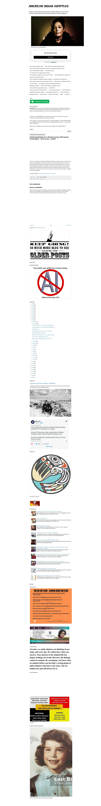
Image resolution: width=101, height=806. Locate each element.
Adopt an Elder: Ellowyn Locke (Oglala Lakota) (50, 85)
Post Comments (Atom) (39, 227)
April (33, 353)
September (34, 343)
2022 (32, 311)
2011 (32, 373)
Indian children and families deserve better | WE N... (42, 338)
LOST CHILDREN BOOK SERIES (36, 70)
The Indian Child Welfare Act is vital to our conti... (42, 331)
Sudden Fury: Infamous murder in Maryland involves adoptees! (49, 511)
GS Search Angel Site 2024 (54, 90)
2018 (32, 319)
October (34, 341)
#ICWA (34, 178)
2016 (32, 363)
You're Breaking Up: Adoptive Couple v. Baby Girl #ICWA (41, 74)
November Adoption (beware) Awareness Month (46, 568)
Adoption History (43, 94)
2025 (32, 305)
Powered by (50, 62)
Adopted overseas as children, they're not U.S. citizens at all (48, 575)
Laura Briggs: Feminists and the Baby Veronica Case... (50, 83)
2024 (32, 307)
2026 (32, 303)
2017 (32, 361)
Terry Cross (42, 178)
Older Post (69, 225)
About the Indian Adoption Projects (37, 77)
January (34, 359)
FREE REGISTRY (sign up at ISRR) (37, 92)
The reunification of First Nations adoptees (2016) (40, 72)
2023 (32, 309)
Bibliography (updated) (34, 85)
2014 (32, 367)
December (34, 321)
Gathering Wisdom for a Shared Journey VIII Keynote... (43, 325)
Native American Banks (53, 94)
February (34, 357)
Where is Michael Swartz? (42, 518)
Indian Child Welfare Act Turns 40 (39, 332)
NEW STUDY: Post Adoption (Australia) (62, 81)
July (33, 347)
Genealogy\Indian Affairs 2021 (52, 92)
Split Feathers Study (49, 70)
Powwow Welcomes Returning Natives (40, 336)
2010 (32, 375)
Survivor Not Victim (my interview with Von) (38, 90)
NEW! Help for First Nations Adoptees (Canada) (54, 66)
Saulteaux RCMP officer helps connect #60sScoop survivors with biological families (53, 554)
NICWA (37, 178)
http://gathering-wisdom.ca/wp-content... (47, 173)
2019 (32, 317)
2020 (32, 315)
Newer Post (32, 225)
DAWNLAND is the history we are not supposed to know (43, 334)
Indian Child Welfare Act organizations (62, 74)
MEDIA (61, 94)
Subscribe (50, 57)
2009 (32, 377)
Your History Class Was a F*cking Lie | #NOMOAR (42, 383)
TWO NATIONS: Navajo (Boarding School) (38, 87)
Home (51, 225)
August (33, 345)
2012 (32, 371)
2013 (32, 369)
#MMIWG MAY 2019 (34, 94)
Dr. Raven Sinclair (33, 83)
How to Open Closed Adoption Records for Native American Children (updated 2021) (47, 68)
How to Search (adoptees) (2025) (36, 66)
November (34, 323)
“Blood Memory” (35, 329)
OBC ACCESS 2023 (66, 90)
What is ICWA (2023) (64, 92)
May (33, 351)
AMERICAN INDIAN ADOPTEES (49, 6)
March (33, 355)
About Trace (67, 94)
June (33, 349)
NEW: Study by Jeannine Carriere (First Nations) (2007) (41, 81)
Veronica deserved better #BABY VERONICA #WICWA (48, 540)
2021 (32, 313)
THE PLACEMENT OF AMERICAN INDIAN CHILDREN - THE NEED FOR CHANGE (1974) (48, 79)
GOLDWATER (52, 87)
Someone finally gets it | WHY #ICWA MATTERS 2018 (43, 327)
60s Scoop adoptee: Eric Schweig (43, 525)
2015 (32, 365)
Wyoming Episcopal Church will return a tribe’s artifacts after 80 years (51, 561)
